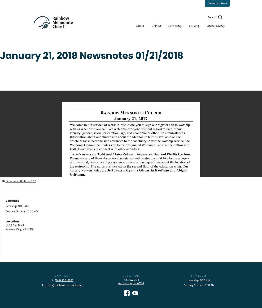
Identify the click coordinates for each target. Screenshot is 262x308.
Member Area (217, 3)
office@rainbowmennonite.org (64, 285)
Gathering (176, 26)
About (141, 26)
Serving (195, 26)
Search (215, 17)
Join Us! (157, 26)
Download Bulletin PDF (19, 181)
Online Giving (215, 26)
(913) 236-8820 (64, 280)
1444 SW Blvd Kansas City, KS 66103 (131, 281)
